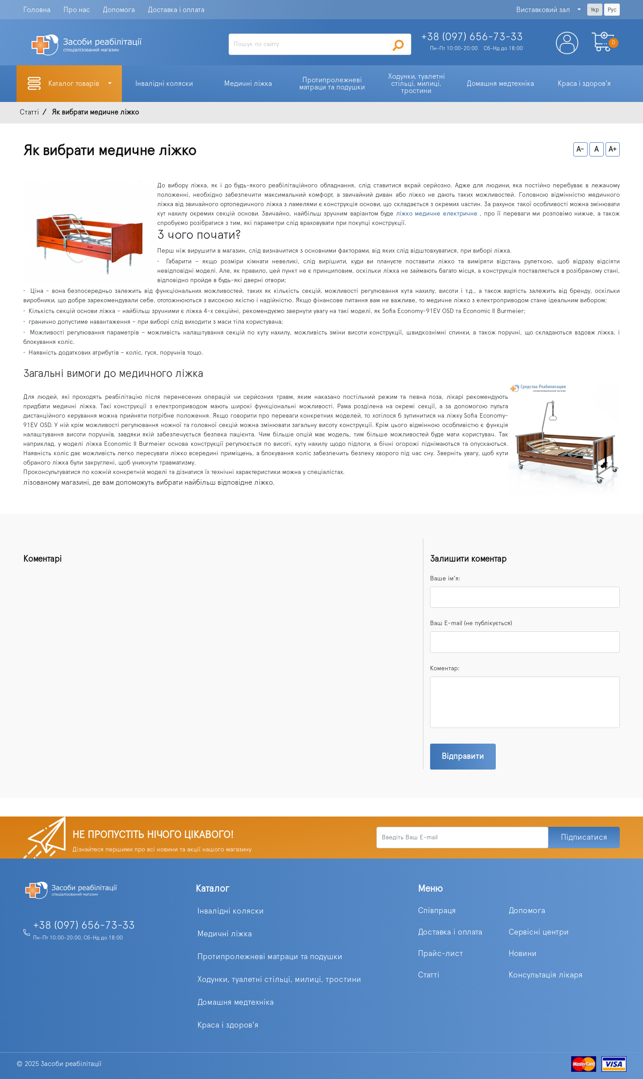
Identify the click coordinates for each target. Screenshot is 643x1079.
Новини (523, 954)
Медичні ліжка (224, 934)
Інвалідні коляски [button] (164, 83)
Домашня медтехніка (235, 1003)
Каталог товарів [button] (74, 83)
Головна (36, 9)
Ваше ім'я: (445, 578)
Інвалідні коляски (230, 911)
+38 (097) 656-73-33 (84, 925)
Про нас (76, 9)
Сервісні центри (539, 932)
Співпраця (437, 911)
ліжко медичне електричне (436, 214)
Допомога (119, 9)
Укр (595, 10)
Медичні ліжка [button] (248, 83)
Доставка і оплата (176, 9)
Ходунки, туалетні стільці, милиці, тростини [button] (417, 83)
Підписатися (584, 838)
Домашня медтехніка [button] (500, 83)
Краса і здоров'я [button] (584, 83)
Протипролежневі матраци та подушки (269, 957)
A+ (613, 149)
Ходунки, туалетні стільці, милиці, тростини (279, 980)
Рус (612, 10)
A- (580, 149)
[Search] (320, 44)
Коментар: (444, 668)
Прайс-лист (440, 954)
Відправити (463, 757)
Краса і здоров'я (228, 1025)
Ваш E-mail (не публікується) (471, 623)
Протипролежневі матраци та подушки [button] (332, 83)
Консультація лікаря (546, 975)
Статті (428, 975)
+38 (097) (472, 37)
